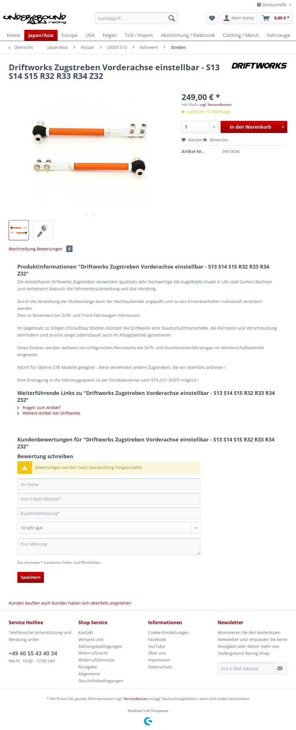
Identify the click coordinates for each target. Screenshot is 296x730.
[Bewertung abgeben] (108, 528)
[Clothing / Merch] (241, 35)
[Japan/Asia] (41, 35)
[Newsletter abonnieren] (280, 668)
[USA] (90, 35)
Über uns (157, 653)
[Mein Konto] (239, 18)
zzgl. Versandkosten (215, 104)
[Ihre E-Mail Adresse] (245, 668)
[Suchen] (172, 18)
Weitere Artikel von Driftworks (48, 413)
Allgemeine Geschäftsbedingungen (100, 677)
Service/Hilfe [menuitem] (272, 5)
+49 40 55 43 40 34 (33, 653)
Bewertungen (55, 249)
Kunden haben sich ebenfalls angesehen (91, 603)
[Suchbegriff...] (136, 18)
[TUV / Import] (139, 35)
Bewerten (215, 140)
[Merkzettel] (212, 18)
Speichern (30, 577)
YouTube (156, 646)
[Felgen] (110, 35)
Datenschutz (160, 667)
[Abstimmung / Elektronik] (188, 35)
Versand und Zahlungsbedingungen (100, 643)
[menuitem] (136, 20)
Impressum (159, 660)
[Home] (13, 35)
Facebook (157, 639)
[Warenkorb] (276, 18)
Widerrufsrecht (93, 653)
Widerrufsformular (96, 660)
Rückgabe (87, 667)
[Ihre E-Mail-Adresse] (108, 498)
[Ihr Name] (108, 484)
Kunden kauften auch (30, 603)
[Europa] (70, 35)
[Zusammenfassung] (108, 513)
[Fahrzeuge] (278, 35)
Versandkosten (135, 698)
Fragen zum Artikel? (39, 407)
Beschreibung (22, 249)
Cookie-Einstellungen (168, 632)
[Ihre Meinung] (108, 546)
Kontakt (85, 632)
